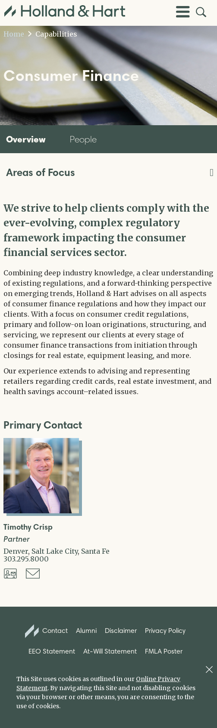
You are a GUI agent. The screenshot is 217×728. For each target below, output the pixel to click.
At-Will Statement (110, 651)
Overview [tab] (26, 139)
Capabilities (52, 34)
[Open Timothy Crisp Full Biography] (41, 510)
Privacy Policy (165, 630)
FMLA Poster (163, 651)
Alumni (86, 630)
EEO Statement (51, 651)
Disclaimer (121, 630)
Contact (46, 631)
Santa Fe (95, 551)
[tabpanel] (108, 299)
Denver (15, 551)
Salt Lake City (54, 551)
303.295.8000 (26, 559)
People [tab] (83, 139)
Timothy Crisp (28, 527)
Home (13, 34)
